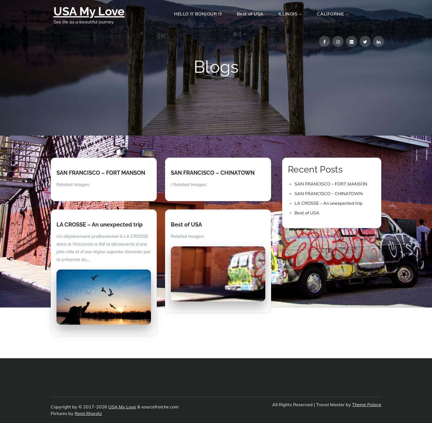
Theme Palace (366, 404)
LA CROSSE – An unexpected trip (99, 224)
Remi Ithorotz (88, 413)
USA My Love (89, 11)
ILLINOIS (290, 14)
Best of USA (250, 14)
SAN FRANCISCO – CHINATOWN (213, 172)
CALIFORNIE (333, 14)
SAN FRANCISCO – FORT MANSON (100, 172)
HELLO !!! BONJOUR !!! (198, 14)
